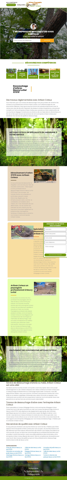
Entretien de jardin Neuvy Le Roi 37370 (52, 448)
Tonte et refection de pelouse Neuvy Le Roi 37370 (51, 456)
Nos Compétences (11, 2)
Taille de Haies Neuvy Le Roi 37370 (51, 452)
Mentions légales (38, 478)
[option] (11, 74)
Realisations (11, 5)
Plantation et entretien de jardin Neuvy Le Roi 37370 (14, 452)
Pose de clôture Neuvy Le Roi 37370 (14, 448)
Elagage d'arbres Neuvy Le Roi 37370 (33, 452)
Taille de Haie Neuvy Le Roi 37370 (33, 448)
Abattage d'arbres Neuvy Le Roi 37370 (15, 456)
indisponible (31, 471)
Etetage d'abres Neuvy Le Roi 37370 (33, 456)
